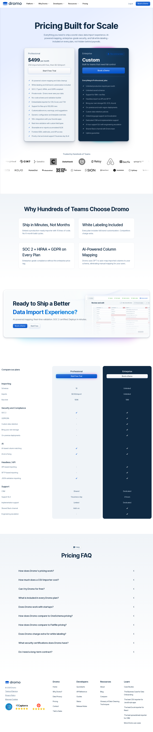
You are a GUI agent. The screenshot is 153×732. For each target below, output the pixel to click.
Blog (102, 692)
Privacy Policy (10, 695)
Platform (30, 4)
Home (55, 687)
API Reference (81, 692)
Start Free (34, 326)
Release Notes (81, 706)
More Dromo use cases (132, 723)
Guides (79, 697)
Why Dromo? (57, 692)
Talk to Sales (57, 711)
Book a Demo (143, 4)
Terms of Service (11, 691)
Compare (103, 697)
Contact (56, 706)
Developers (58, 4)
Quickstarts (80, 687)
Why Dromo (43, 4)
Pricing (85, 4)
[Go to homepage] (12, 3)
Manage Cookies (11, 699)
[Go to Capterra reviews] (21, 707)
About (102, 687)
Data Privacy (57, 697)
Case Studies (129, 687)
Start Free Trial (49, 71)
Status (78, 701)
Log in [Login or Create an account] (130, 4)
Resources (73, 4)
